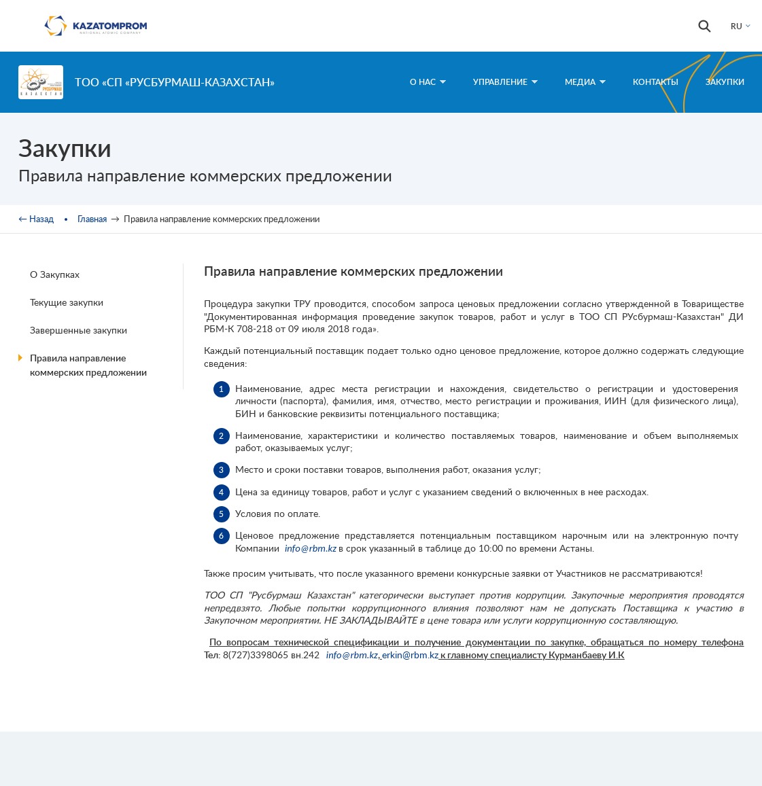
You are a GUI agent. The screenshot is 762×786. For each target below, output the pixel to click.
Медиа (585, 82)
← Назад (36, 218)
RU (736, 26)
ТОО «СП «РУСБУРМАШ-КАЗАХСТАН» (175, 81)
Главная (92, 218)
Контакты (655, 82)
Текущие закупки (66, 302)
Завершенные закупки (78, 330)
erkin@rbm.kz (410, 654)
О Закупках (55, 274)
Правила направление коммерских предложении (88, 365)
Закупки (725, 82)
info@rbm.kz (310, 548)
